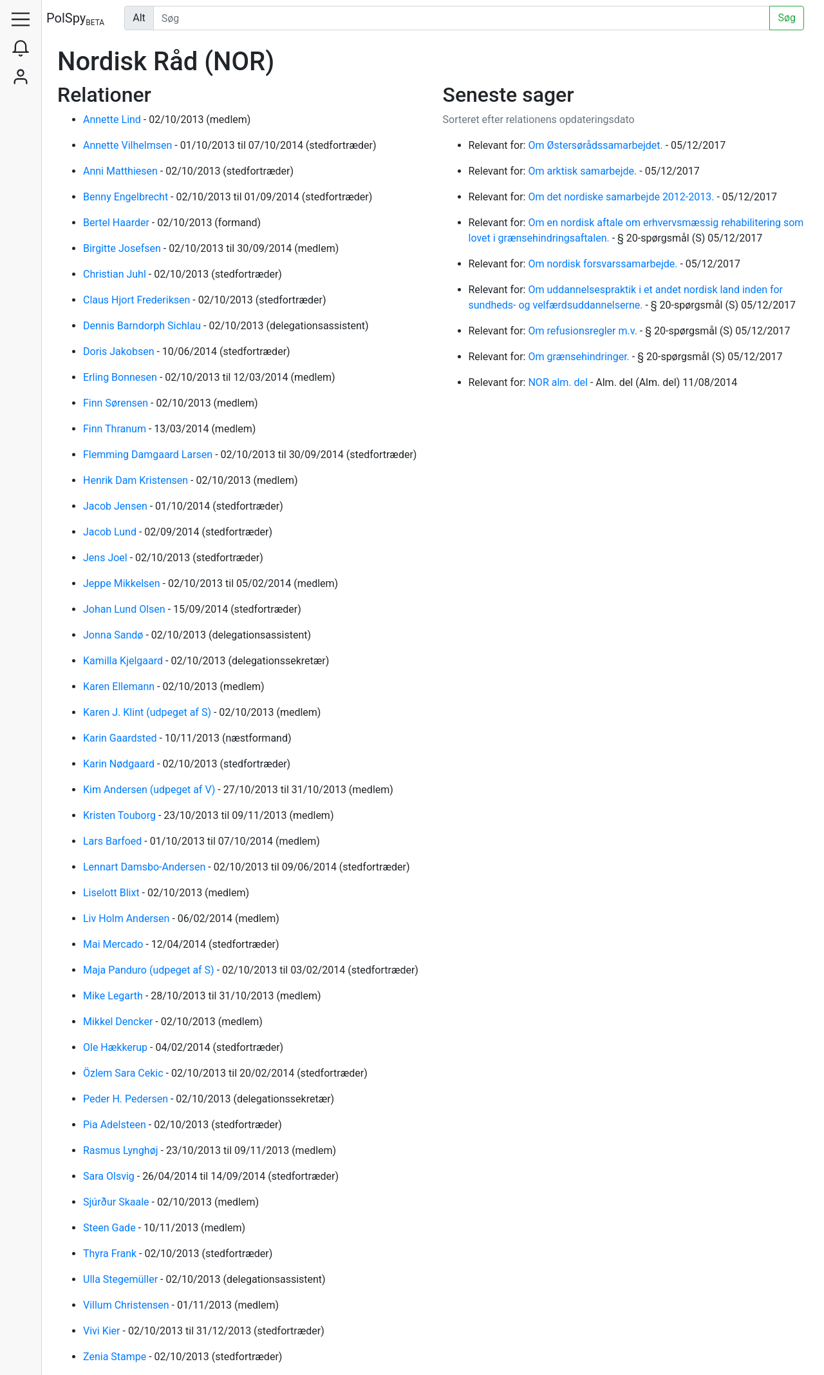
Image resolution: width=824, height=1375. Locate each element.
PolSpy (75, 19)
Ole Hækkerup (116, 1047)
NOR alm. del (559, 382)
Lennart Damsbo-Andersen (145, 867)
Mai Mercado (114, 944)
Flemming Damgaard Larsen (149, 454)
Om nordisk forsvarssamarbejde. (604, 264)
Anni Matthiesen (121, 171)
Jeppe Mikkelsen (123, 583)
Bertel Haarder (117, 222)
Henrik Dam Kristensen (137, 480)
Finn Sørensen (117, 403)
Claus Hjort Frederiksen (137, 300)
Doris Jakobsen (119, 351)
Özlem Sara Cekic (124, 1073)
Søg (787, 18)
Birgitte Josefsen (123, 248)
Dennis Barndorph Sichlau (143, 326)
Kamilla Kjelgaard (124, 661)
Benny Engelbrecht (127, 197)
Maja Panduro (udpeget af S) (150, 970)
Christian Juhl (116, 274)
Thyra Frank (111, 1253)
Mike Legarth (114, 996)
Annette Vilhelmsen (128, 145)
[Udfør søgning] (462, 18)
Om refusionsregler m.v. (583, 331)
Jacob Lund (111, 532)
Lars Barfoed (113, 841)
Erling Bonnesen (121, 377)
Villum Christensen (127, 1305)
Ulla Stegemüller (121, 1279)
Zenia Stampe (116, 1357)
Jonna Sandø (114, 635)
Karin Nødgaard (120, 764)
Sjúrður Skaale (117, 1202)
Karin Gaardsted (121, 738)
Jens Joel (106, 558)
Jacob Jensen (116, 506)
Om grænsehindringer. (580, 357)
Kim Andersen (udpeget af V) (150, 790)
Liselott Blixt (112, 893)
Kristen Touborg (120, 815)
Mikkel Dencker (119, 1021)
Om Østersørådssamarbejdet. (596, 145)
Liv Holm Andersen (127, 918)
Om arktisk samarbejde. (583, 171)
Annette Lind (113, 119)
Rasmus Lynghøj (122, 1150)
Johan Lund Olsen (125, 609)
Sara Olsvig (110, 1176)
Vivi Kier (103, 1331)
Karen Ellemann (120, 686)
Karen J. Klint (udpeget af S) (148, 712)
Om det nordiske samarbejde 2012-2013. (622, 197)
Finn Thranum (116, 429)
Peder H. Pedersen (127, 1099)
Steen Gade (110, 1228)
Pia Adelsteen (116, 1125)
